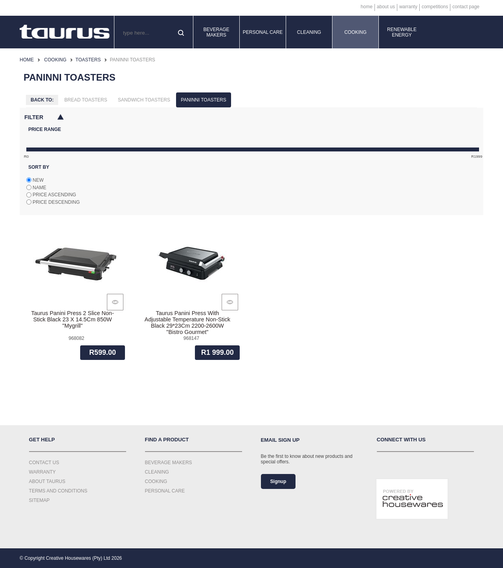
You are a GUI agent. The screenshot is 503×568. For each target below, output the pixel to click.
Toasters (88, 60)
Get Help (42, 440)
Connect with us (401, 440)
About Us (386, 6)
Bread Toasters (85, 100)
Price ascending (54, 194)
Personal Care (263, 32)
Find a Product (167, 440)
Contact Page (465, 6)
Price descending (56, 202)
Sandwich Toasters (144, 100)
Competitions (435, 6)
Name (39, 187)
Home (367, 6)
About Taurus (47, 481)
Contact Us (44, 462)
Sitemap (39, 500)
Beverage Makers (216, 32)
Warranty (408, 6)
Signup (278, 481)
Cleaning (309, 32)
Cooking (355, 32)
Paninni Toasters (203, 100)
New (38, 180)
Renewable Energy (402, 32)
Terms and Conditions (58, 491)
